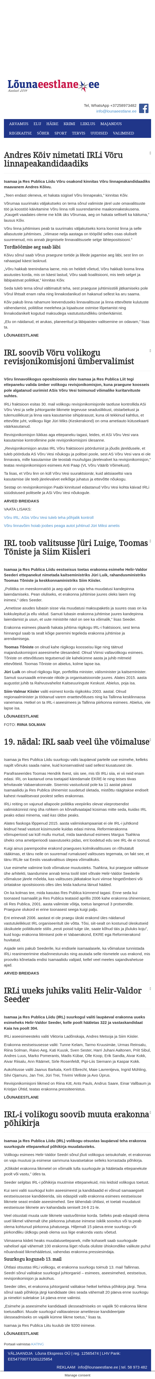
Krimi (69, 123)
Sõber (43, 133)
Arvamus (18, 123)
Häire (52, 123)
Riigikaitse (20, 133)
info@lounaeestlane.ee (116, 111)
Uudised (99, 133)
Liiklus (87, 123)
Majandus (111, 123)
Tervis (78, 133)
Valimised (123, 133)
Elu (37, 123)
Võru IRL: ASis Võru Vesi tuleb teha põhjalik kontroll (49, 517)
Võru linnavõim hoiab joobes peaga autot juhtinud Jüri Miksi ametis (62, 525)
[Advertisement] (77, 36)
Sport (61, 133)
